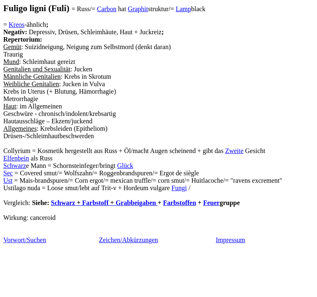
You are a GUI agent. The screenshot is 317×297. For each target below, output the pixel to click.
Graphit (138, 8)
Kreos (16, 24)
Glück (125, 165)
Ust (7, 180)
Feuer (211, 202)
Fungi (179, 187)
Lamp (183, 8)
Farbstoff (95, 202)
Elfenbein (16, 158)
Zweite (234, 150)
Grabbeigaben (136, 202)
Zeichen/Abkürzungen (128, 239)
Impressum (230, 239)
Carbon (106, 8)
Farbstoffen (179, 202)
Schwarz (14, 165)
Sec (8, 173)
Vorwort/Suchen (24, 239)
